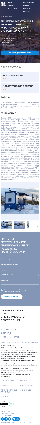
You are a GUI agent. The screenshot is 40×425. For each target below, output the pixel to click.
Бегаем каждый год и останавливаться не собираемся (16, 375)
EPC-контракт (13, 8)
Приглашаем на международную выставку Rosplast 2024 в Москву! (17, 371)
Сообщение (5, 280)
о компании (7, 380)
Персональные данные (9, 413)
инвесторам (28, 2)
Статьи (4, 397)
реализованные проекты (9, 391)
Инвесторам (26, 385)
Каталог (11, 2)
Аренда (11, 5)
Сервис (26, 5)
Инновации (26, 390)
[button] (38, 226)
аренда (6, 334)
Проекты (27, 8)
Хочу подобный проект (20, 53)
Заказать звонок (12, 296)
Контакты (27, 11)
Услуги (23, 380)
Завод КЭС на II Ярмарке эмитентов (14, 368)
